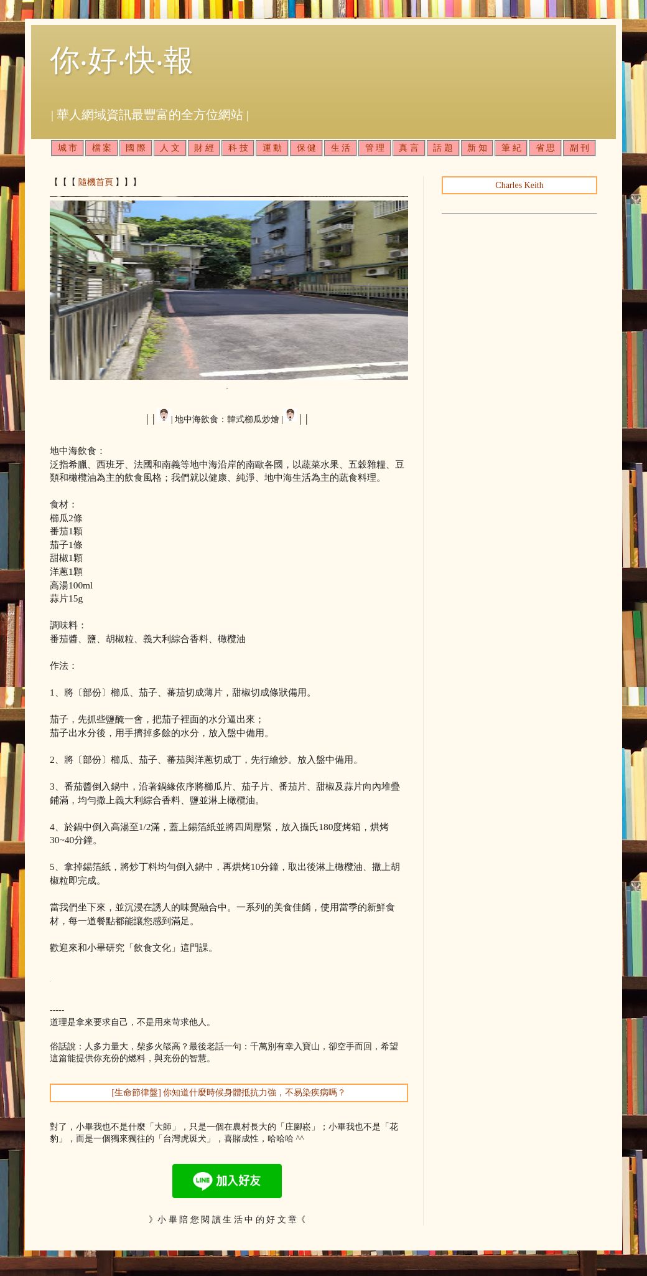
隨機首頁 (95, 182)
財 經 (204, 148)
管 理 (375, 148)
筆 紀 (511, 148)
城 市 (68, 148)
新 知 (477, 148)
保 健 (307, 148)
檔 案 (102, 148)
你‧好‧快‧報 (121, 60)
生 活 (341, 148)
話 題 (443, 148)
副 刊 (580, 148)
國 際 (136, 148)
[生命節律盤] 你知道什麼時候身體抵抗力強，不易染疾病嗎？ (229, 1092)
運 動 (272, 148)
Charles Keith (519, 185)
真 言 (409, 148)
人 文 (170, 148)
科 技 (238, 148)
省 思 (546, 148)
